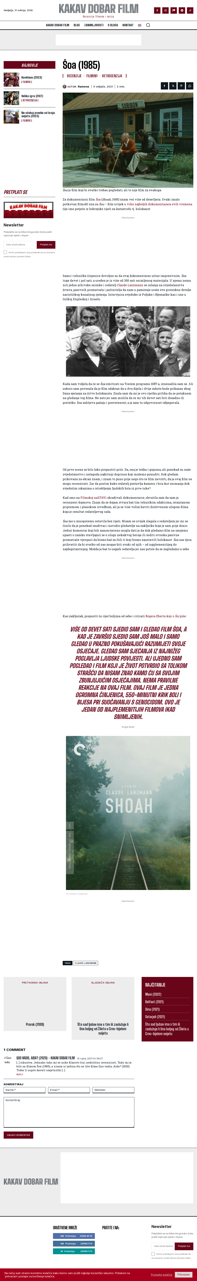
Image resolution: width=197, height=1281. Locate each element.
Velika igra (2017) (32, 96)
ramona (83, 86)
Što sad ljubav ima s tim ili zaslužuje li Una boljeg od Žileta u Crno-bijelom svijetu (102, 1010)
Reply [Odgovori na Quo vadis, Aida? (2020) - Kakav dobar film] (19, 1056)
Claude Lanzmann (130, 285)
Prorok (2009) (35, 997)
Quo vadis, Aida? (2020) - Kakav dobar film (45, 1039)
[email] (20, 245)
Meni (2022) (153, 994)
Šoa (98, 199)
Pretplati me (46, 244)
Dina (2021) (152, 1009)
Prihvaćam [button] (183, 1274)
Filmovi (27, 82)
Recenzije (74, 76)
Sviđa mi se (86, 1217)
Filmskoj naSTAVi (93, 497)
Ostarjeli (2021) (155, 1016)
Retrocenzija (30, 100)
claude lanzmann (85, 963)
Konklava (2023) (31, 77)
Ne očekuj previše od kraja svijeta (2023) (38, 114)
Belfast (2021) (154, 1002)
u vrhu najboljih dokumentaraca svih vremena (158, 204)
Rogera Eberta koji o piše (165, 616)
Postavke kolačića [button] (161, 1274)
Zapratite (86, 1224)
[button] (148, 25)
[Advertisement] (98, 39)
